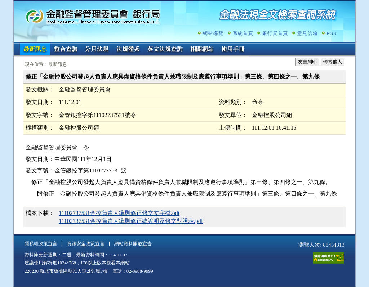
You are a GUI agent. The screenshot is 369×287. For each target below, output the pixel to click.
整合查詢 (65, 49)
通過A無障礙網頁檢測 (328, 258)
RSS (332, 33)
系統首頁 (243, 33)
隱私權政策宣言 (41, 243)
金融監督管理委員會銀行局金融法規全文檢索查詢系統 (93, 16)
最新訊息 (34, 49)
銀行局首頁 (275, 33)
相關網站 (202, 49)
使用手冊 (233, 49)
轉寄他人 (332, 61)
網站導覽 (213, 33)
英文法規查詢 (165, 49)
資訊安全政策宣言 (86, 243)
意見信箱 (307, 33)
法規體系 (127, 49)
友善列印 (307, 61)
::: (16, 45)
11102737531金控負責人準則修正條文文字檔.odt (119, 213)
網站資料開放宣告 (133, 243)
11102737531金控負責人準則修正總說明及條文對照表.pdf (131, 221)
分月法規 (96, 49)
